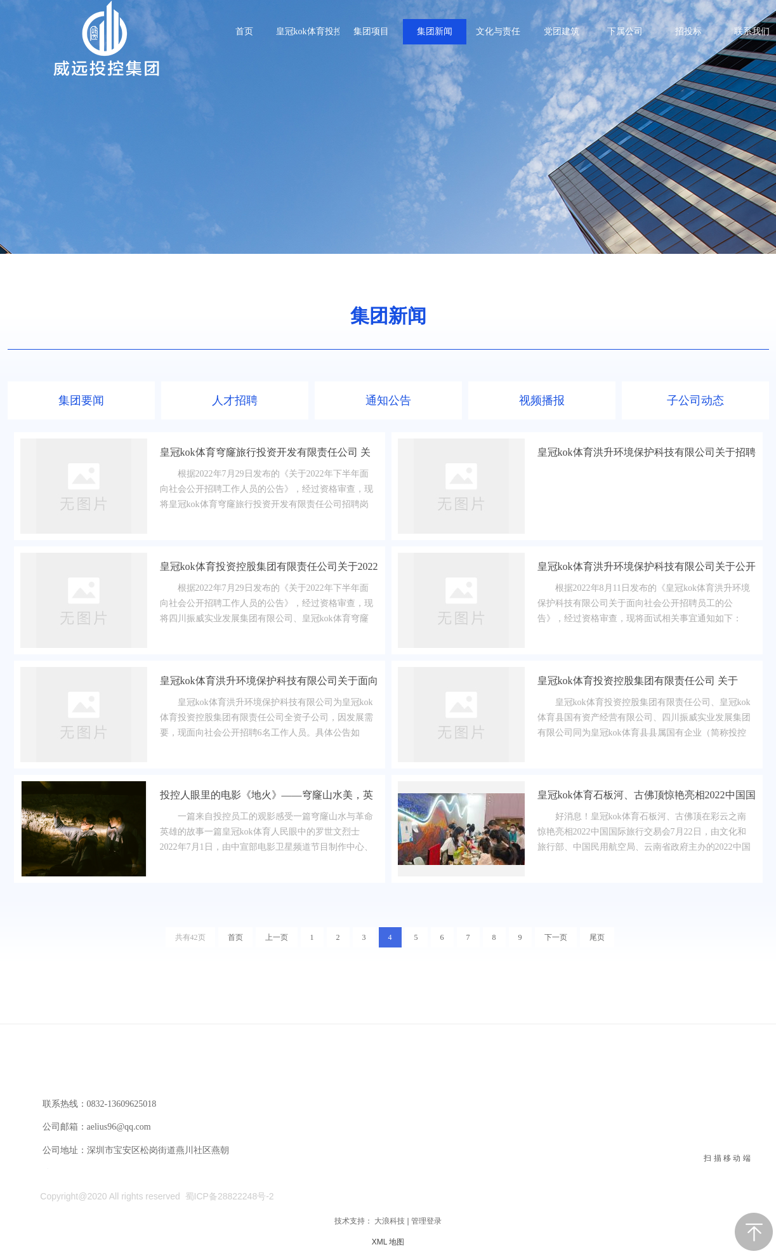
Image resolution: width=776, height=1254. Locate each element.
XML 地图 (388, 1242)
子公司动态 (695, 400)
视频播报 (542, 400)
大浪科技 (389, 1221)
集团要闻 (81, 400)
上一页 (276, 937)
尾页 (597, 937)
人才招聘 (235, 400)
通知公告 (388, 400)
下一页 (555, 937)
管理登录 (426, 1221)
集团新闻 (388, 315)
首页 (235, 937)
